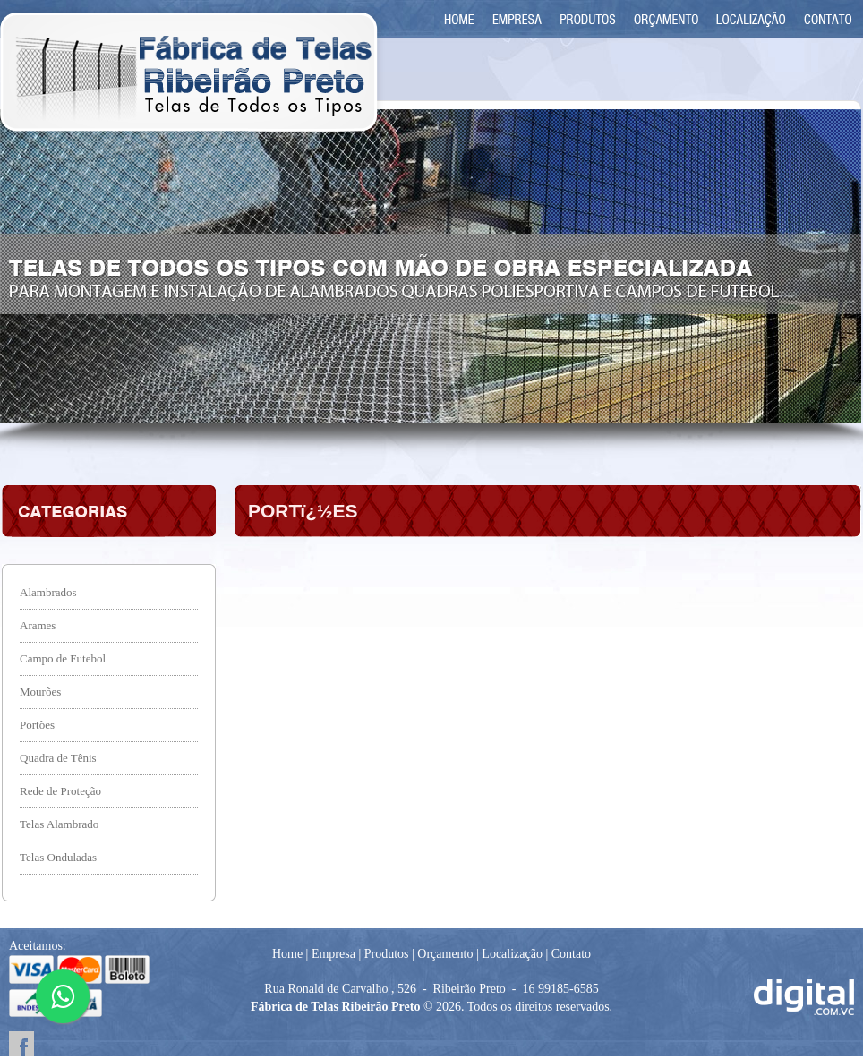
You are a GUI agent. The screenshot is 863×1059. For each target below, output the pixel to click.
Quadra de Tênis (58, 757)
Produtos (386, 954)
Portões (37, 724)
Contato (571, 954)
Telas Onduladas (58, 857)
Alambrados (48, 592)
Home (287, 954)
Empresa (333, 954)
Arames (38, 625)
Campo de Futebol (63, 658)
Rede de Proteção (60, 791)
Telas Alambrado (59, 824)
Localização (512, 954)
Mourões (40, 691)
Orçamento (445, 954)
